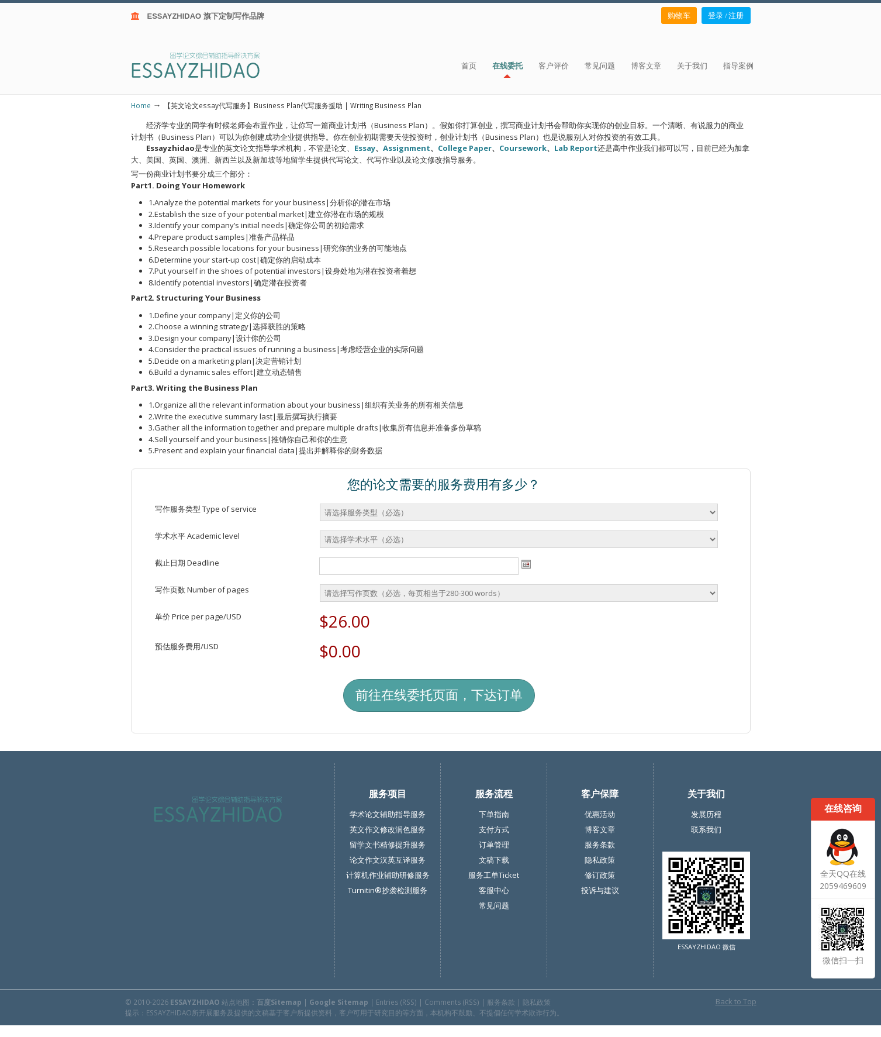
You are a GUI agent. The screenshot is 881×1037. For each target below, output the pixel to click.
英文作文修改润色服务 (388, 829)
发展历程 (706, 814)
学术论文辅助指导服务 (388, 814)
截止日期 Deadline (187, 562)
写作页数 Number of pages (202, 589)
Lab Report (575, 148)
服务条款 (600, 844)
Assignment (406, 148)
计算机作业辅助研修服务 (388, 875)
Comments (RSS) (451, 1002)
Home (141, 105)
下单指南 (494, 814)
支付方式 (494, 829)
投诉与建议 (600, 890)
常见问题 (494, 905)
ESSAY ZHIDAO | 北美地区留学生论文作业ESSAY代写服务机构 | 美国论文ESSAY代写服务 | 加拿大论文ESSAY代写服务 (206, 64)
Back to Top (736, 1001)
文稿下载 (494, 860)
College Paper (465, 148)
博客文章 (600, 829)
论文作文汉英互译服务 (388, 860)
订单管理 (494, 844)
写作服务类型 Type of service (206, 509)
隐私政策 (600, 860)
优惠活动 (600, 814)
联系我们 (706, 829)
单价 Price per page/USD (198, 616)
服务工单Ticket (493, 875)
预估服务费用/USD (187, 646)
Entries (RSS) (396, 1002)
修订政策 (600, 875)
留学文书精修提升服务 (388, 844)
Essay (364, 148)
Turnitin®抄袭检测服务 (387, 890)
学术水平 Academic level (197, 535)
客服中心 (494, 890)
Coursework (523, 148)
